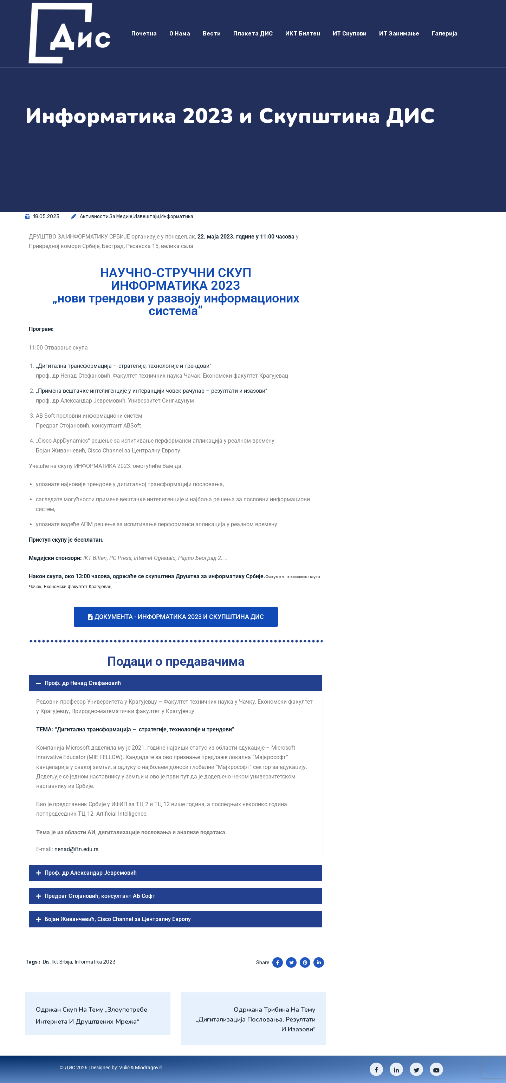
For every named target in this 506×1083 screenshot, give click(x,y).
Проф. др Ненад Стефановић (83, 683)
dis (46, 962)
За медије (121, 217)
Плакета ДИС (253, 33)
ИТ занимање (399, 33)
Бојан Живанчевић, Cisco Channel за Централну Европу (118, 919)
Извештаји (146, 217)
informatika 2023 (95, 962)
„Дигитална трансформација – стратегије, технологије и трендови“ (124, 366)
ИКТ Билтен (302, 33)
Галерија (445, 33)
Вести (212, 33)
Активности (94, 217)
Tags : (32, 962)
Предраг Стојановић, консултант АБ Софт (100, 896)
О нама (179, 33)
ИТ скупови (349, 33)
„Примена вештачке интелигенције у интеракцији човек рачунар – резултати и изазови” (151, 390)
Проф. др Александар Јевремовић (91, 872)
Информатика (176, 217)
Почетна (144, 33)
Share (263, 963)
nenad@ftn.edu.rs (76, 849)
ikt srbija (62, 962)
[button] (175, 683)
